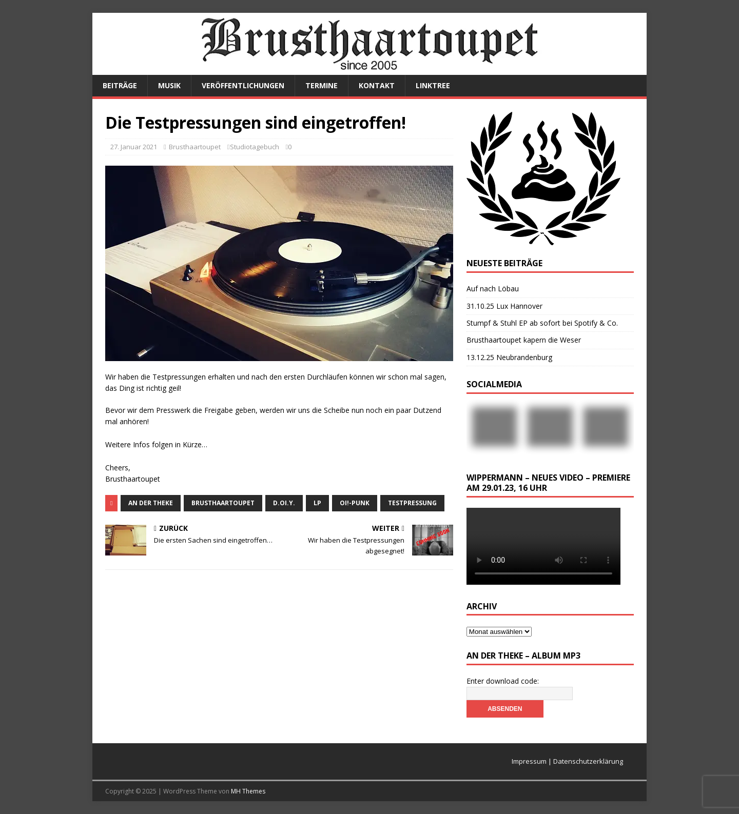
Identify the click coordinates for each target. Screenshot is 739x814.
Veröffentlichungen (243, 85)
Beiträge (120, 85)
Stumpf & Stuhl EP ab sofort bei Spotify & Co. (542, 323)
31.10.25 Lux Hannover (504, 306)
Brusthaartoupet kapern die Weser (523, 340)
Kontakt (377, 85)
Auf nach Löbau (492, 288)
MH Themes (248, 791)
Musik (169, 85)
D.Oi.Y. (284, 503)
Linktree (433, 85)
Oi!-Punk (354, 503)
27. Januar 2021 (133, 146)
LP (317, 503)
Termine (321, 85)
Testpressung (412, 503)
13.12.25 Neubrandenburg (509, 357)
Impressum (529, 761)
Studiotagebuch (254, 146)
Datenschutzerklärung (588, 761)
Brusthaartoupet (195, 146)
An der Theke (150, 503)
